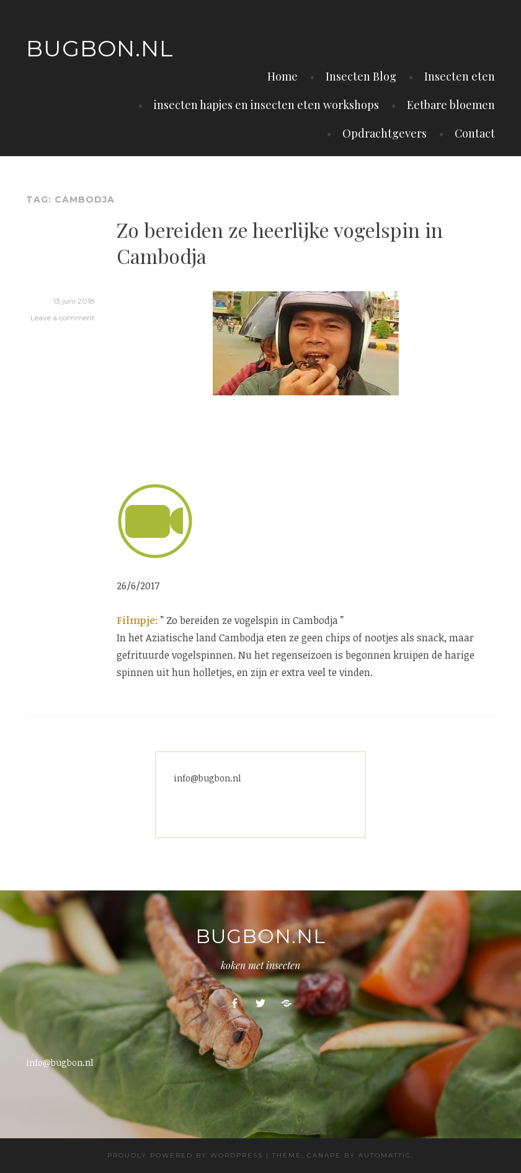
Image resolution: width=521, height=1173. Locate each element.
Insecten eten (459, 76)
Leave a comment (62, 317)
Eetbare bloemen (451, 104)
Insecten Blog (361, 76)
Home (282, 76)
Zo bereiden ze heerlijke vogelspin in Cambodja (280, 242)
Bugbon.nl (100, 48)
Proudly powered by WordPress (185, 1155)
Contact (475, 133)
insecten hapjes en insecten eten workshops (266, 104)
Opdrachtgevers (384, 133)
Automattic (384, 1155)
